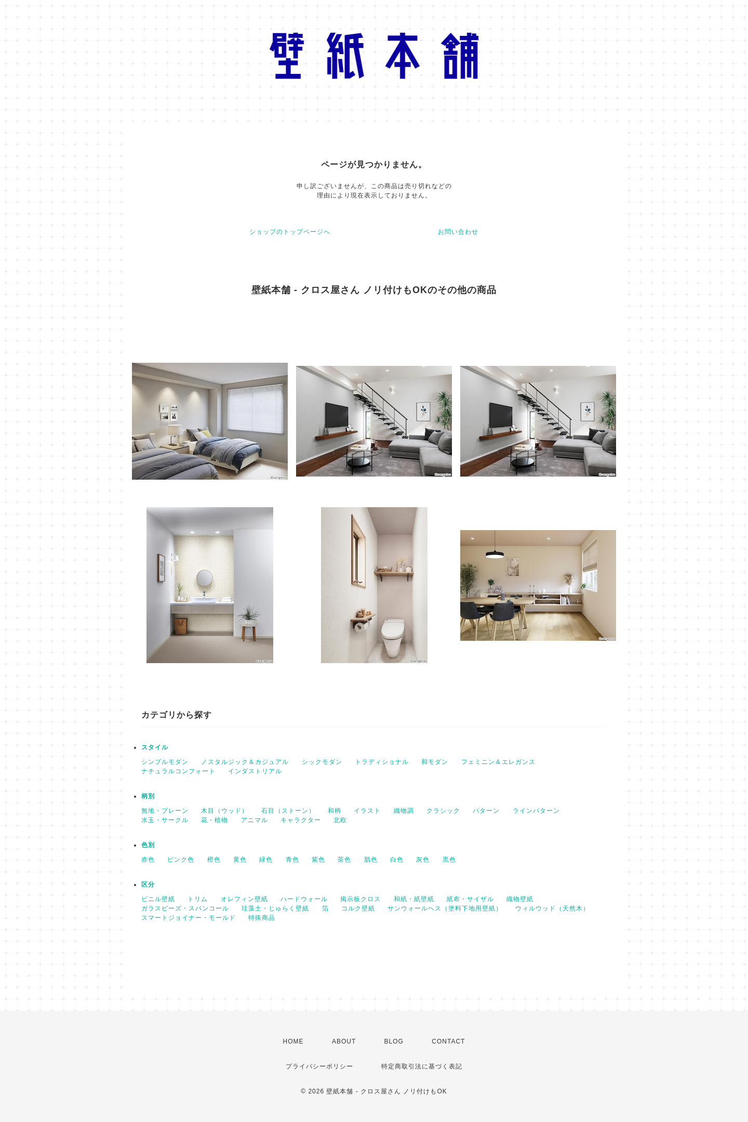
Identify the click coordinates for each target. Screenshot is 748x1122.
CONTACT (448, 1041)
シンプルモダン (165, 761)
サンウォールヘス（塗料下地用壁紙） (445, 908)
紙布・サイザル (470, 899)
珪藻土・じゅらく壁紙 (275, 908)
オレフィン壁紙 (244, 899)
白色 (397, 859)
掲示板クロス (360, 899)
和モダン (434, 761)
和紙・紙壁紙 (414, 899)
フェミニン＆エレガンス (498, 761)
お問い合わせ (458, 231)
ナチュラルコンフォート (178, 771)
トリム (198, 899)
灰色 (423, 859)
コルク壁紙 (358, 908)
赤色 (148, 859)
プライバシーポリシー (319, 1066)
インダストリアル (255, 771)
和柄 (334, 810)
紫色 (318, 859)
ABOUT (344, 1041)
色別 (148, 845)
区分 (148, 884)
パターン (486, 810)
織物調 (404, 810)
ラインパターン (536, 810)
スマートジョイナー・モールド (188, 917)
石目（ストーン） (288, 810)
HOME (293, 1041)
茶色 (344, 859)
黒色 (449, 859)
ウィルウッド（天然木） (552, 908)
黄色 (240, 859)
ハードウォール (304, 899)
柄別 (148, 796)
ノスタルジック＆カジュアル (245, 761)
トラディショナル (382, 761)
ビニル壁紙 (158, 899)
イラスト (367, 810)
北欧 (340, 820)
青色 (292, 859)
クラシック (443, 810)
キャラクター (300, 820)
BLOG (394, 1041)
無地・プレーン (165, 810)
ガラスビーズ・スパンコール (185, 908)
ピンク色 (180, 859)
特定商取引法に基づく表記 (421, 1066)
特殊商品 (261, 917)
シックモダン (322, 761)
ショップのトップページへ (289, 231)
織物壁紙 (519, 899)
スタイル (154, 747)
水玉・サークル (165, 820)
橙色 (214, 859)
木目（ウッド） (224, 810)
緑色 (266, 859)
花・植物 (214, 820)
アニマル (254, 820)
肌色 (371, 859)
